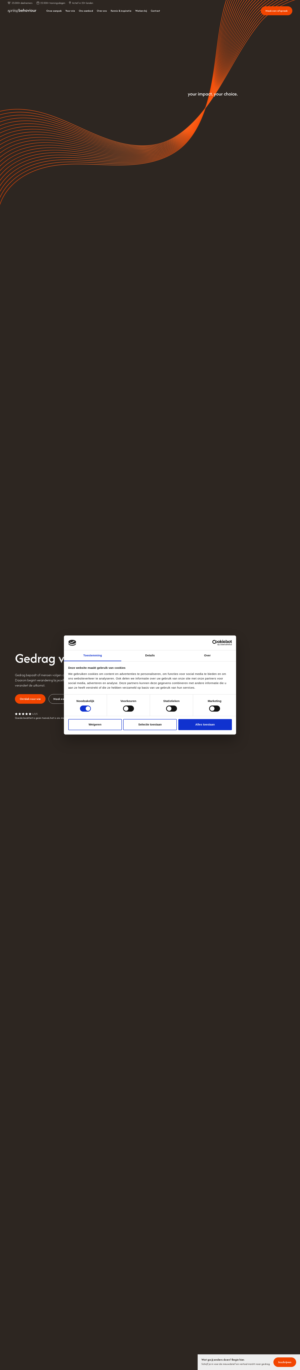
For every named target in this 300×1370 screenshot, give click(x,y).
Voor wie (70, 10)
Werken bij (141, 10)
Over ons (102, 10)
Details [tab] (150, 655)
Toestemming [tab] (92, 655)
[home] (22, 11)
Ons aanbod (86, 10)
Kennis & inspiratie (121, 10)
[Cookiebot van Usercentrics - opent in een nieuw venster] (215, 643)
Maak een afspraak (277, 11)
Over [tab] (207, 655)
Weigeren (95, 724)
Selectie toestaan (150, 724)
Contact (155, 11)
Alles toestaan (205, 724)
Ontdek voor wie (30, 699)
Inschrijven (284, 1362)
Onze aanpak (54, 10)
